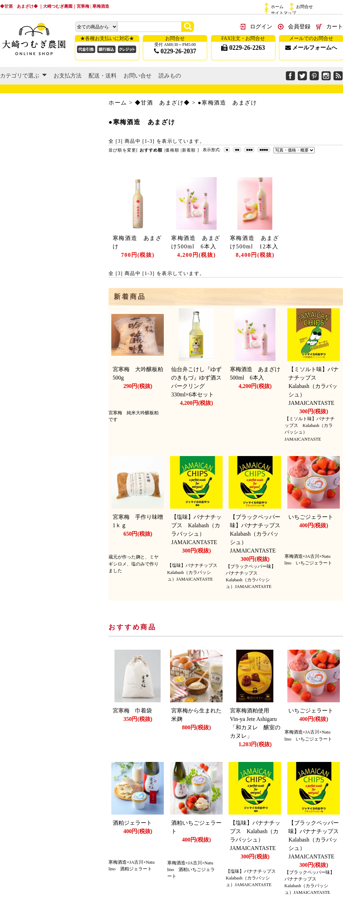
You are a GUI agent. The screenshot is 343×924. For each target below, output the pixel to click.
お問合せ (304, 6)
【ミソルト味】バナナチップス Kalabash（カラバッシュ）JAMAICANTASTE (314, 386)
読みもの (170, 76)
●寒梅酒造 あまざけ (227, 103)
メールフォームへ (311, 48)
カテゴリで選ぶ (23, 76)
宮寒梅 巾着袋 (132, 711)
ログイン (261, 26)
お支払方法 (68, 76)
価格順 (172, 150)
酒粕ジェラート (132, 823)
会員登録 (299, 26)
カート (334, 26)
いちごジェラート (310, 517)
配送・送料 (103, 76)
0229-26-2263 (243, 47)
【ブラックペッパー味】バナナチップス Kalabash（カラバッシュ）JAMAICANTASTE (258, 534)
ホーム (277, 6)
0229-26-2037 (175, 51)
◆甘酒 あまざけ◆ (162, 103)
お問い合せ (138, 76)
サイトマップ (283, 13)
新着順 (189, 150)
